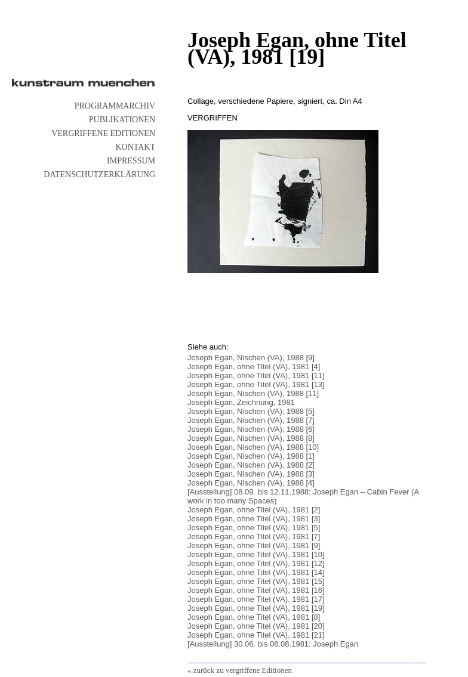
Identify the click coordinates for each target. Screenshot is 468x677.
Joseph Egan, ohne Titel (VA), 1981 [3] (253, 518)
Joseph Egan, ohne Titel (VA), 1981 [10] (256, 554)
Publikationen (122, 119)
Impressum (131, 160)
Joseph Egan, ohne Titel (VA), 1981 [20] (256, 626)
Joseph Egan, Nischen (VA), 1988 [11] (253, 393)
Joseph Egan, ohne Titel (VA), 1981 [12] (256, 563)
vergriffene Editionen (103, 133)
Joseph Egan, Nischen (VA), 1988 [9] (251, 357)
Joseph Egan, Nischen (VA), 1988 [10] (253, 447)
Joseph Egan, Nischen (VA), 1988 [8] (251, 438)
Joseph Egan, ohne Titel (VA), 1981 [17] (256, 599)
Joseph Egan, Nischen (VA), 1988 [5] (251, 411)
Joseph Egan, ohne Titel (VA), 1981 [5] (253, 527)
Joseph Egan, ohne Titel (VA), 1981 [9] (253, 545)
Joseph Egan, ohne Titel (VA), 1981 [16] (256, 590)
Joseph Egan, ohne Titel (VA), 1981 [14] (256, 572)
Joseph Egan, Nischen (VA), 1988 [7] (251, 420)
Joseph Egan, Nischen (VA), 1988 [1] (251, 456)
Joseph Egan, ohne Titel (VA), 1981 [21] (256, 634)
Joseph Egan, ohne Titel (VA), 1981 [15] (256, 581)
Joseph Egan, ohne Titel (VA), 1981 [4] (253, 366)
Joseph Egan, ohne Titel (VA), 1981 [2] (253, 509)
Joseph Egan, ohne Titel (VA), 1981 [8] (253, 617)
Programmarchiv (115, 105)
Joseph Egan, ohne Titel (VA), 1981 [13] (256, 384)
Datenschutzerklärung (99, 174)
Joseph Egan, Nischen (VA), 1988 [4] (251, 482)
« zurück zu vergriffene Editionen (239, 670)
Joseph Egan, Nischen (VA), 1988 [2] (251, 464)
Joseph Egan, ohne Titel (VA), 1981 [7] (253, 536)
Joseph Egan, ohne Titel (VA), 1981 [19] (256, 608)
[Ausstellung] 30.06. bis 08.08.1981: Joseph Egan (272, 643)
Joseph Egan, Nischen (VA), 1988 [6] (251, 429)
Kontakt (135, 147)
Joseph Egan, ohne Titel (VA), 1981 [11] (256, 375)
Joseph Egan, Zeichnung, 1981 (241, 402)
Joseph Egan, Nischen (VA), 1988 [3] (251, 473)
